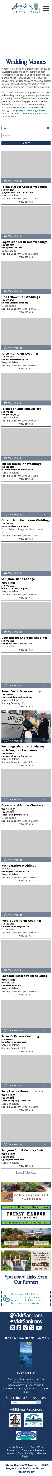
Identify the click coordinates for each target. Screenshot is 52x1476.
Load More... (26, 1172)
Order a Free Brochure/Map (26, 1338)
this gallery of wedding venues (28, 110)
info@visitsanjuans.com (26, 1382)
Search (26, 143)
